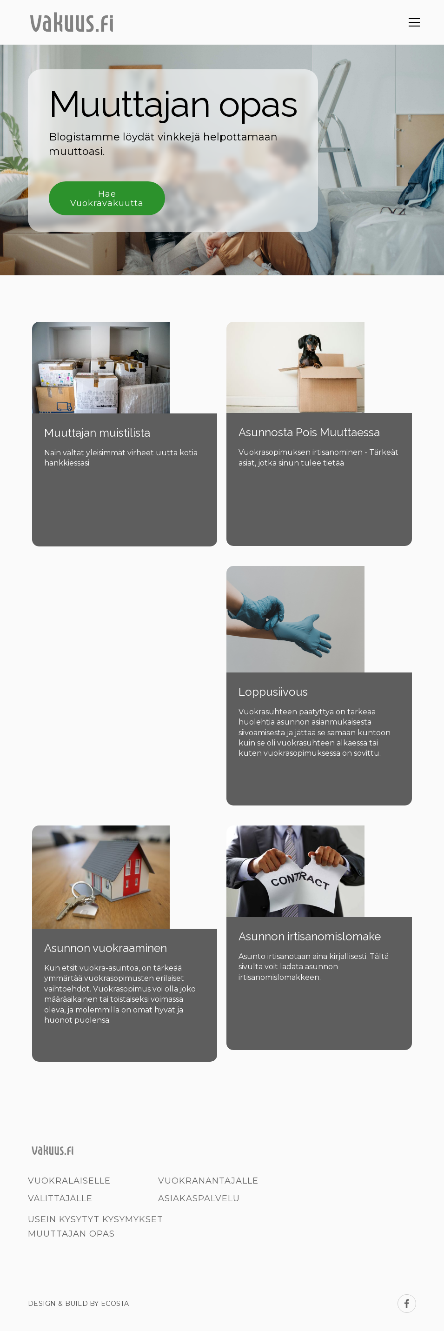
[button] (412, 22)
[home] (71, 22)
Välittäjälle (60, 1198)
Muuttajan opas (71, 1234)
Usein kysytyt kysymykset (95, 1219)
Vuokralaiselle (69, 1181)
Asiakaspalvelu (199, 1198)
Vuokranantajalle (208, 1181)
